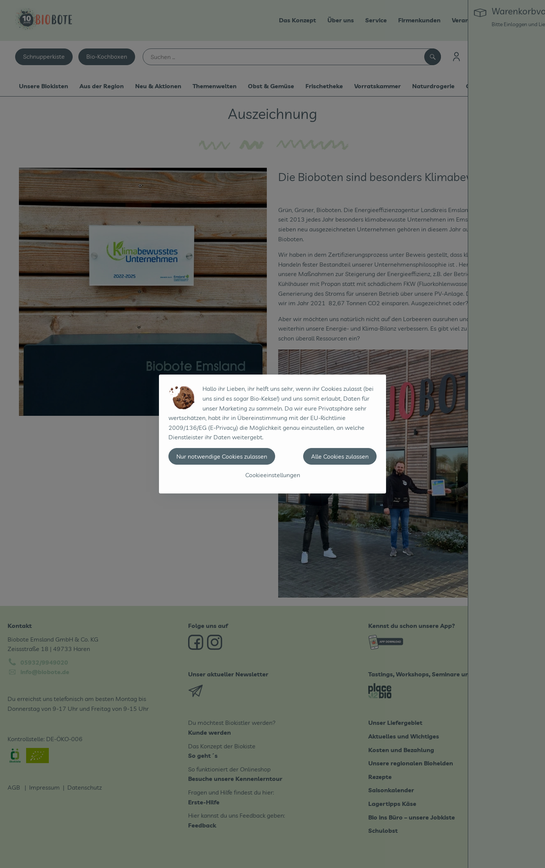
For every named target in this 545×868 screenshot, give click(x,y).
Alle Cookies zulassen (340, 456)
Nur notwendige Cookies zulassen (221, 456)
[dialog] (272, 434)
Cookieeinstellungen (272, 475)
